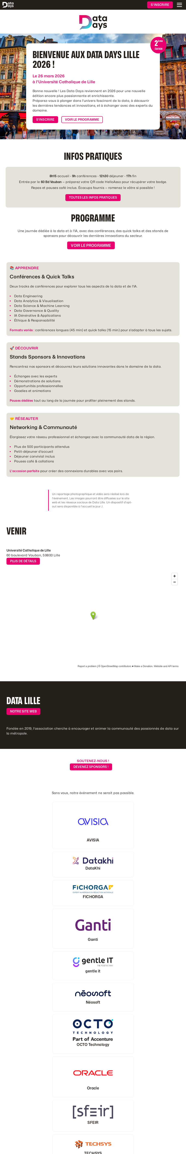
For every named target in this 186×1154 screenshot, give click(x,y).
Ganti (93, 939)
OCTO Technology (93, 1044)
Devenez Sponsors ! (90, 767)
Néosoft (93, 1002)
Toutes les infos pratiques (93, 197)
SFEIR (92, 1122)
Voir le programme (82, 119)
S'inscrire (160, 5)
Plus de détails (23, 561)
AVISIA (93, 840)
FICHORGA (93, 896)
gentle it (92, 971)
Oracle (93, 1088)
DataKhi (92, 868)
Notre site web (23, 711)
